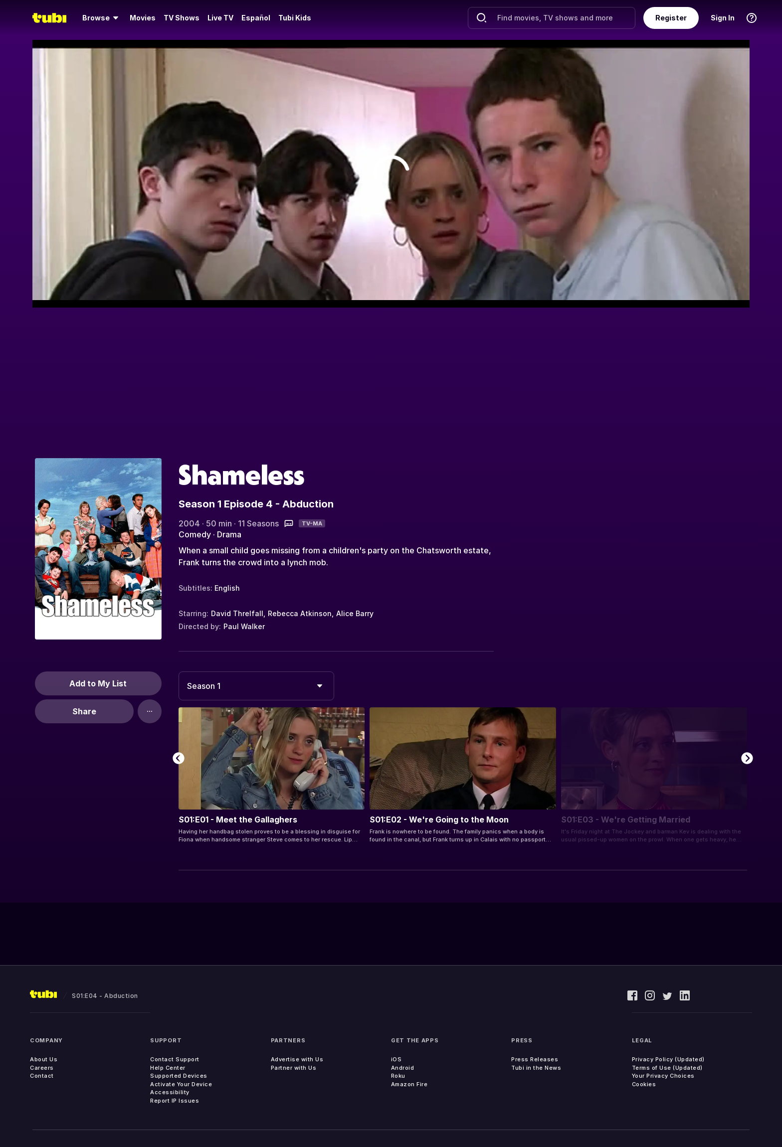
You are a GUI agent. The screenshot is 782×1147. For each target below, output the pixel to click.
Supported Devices (178, 1075)
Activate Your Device (181, 1084)
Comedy (195, 534)
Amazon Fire (409, 1084)
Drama (229, 534)
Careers (42, 1067)
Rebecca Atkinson (300, 613)
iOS (396, 1059)
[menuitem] (102, 18)
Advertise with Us (297, 1059)
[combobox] (256, 686)
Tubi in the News (536, 1067)
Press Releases (534, 1059)
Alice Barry (355, 613)
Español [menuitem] (255, 17)
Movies (143, 17)
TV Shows (181, 17)
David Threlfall (237, 613)
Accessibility (170, 1092)
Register (671, 17)
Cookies (644, 1084)
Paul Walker (244, 626)
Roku (398, 1075)
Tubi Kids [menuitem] (294, 17)
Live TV (220, 17)
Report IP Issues (174, 1100)
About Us (43, 1059)
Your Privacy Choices (663, 1075)
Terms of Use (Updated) (667, 1067)
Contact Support (174, 1059)
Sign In (723, 17)
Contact (42, 1075)
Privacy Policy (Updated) (668, 1059)
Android (402, 1067)
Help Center (168, 1067)
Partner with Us (294, 1067)
